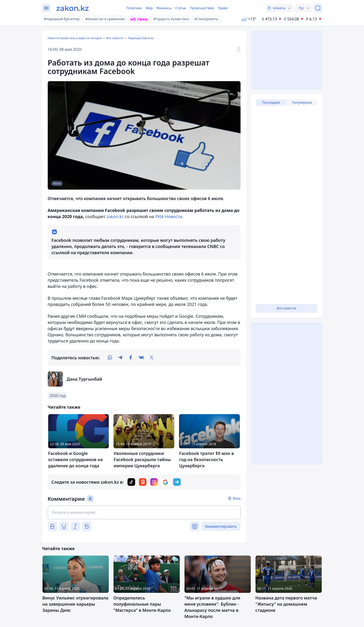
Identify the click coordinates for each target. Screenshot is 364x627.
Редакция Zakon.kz (141, 38)
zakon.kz (115, 216)
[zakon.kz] (72, 8)
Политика (134, 8)
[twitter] (151, 357)
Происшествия (202, 8)
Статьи (180, 8)
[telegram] (120, 357)
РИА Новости (168, 216)
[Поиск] (318, 8)
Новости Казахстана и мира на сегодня (75, 38)
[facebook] (131, 357)
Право (223, 8)
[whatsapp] (110, 357)
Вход (237, 498)
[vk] (141, 357)
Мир (149, 8)
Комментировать (221, 526)
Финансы (163, 8)
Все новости (114, 38)
